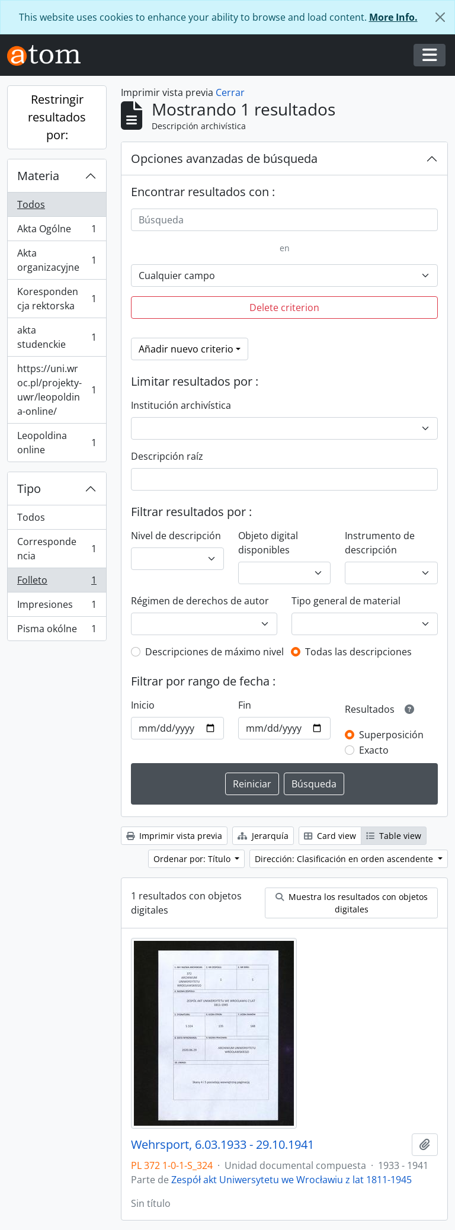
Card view (330, 835)
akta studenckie (57, 337)
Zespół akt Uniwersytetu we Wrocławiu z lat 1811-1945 (291, 1179)
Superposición (391, 734)
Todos (31, 204)
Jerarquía (263, 835)
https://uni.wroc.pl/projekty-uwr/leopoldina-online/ (57, 390)
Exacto (374, 750)
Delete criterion (284, 307)
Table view (393, 835)
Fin (244, 705)
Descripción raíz (167, 456)
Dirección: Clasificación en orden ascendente (345, 858)
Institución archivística (181, 405)
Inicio (143, 705)
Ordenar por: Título (193, 858)
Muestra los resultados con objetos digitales (351, 903)
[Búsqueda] (284, 220)
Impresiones (57, 607)
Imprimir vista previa (174, 835)
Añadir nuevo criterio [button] (186, 348)
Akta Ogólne (57, 231)
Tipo (29, 489)
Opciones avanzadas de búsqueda (224, 158)
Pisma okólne (57, 631)
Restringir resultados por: (57, 117)
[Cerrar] (440, 17)
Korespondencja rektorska (57, 298)
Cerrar (230, 92)
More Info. (393, 17)
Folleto (57, 582)
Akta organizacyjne (57, 260)
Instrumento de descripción (380, 542)
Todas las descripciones (358, 651)
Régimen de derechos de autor (200, 600)
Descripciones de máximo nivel (214, 651)
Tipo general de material (345, 600)
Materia (38, 176)
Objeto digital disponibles (268, 542)
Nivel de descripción (176, 535)
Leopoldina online (57, 442)
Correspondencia (57, 548)
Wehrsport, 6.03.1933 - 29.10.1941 (222, 1145)
